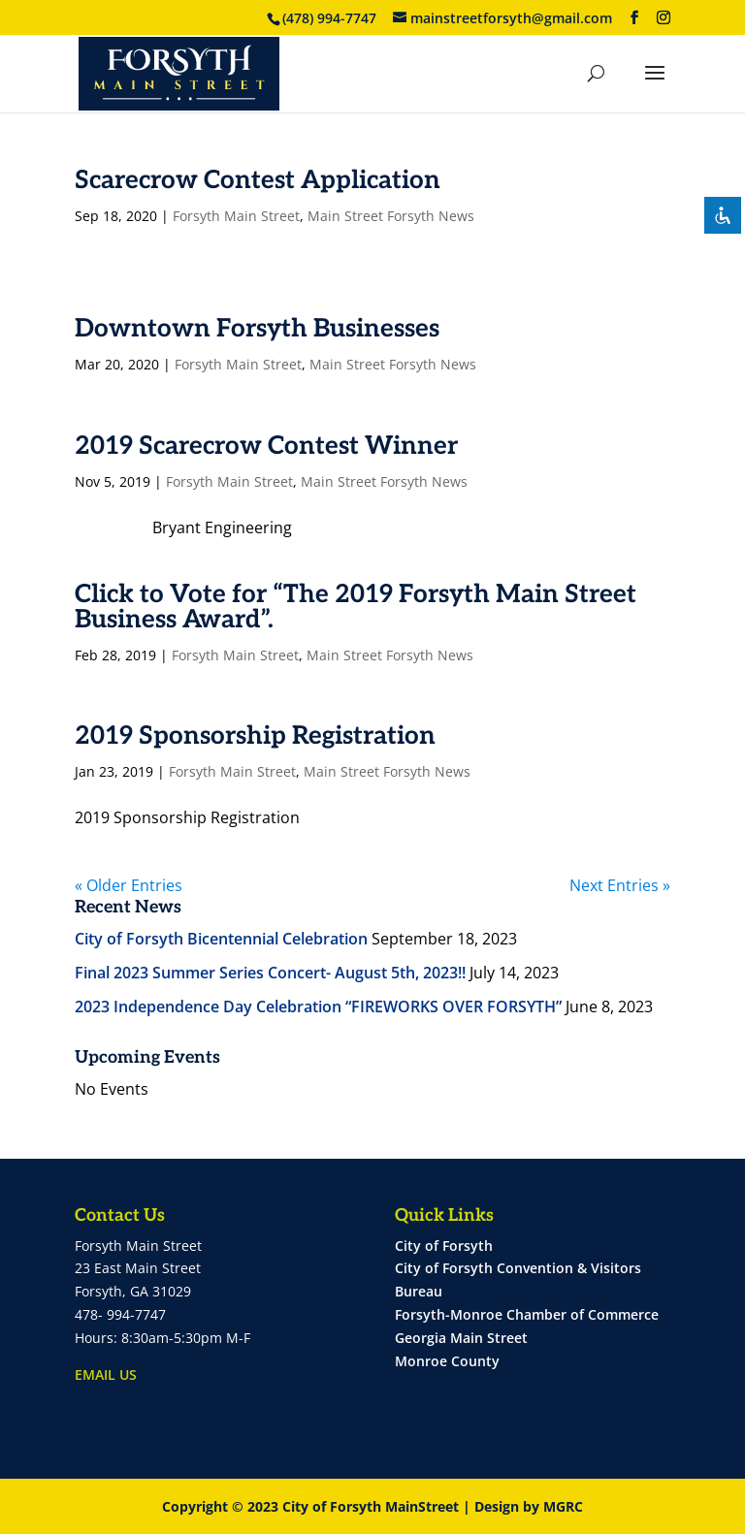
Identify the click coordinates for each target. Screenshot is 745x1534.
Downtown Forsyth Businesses (257, 328)
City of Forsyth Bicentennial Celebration (221, 938)
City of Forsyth (444, 1245)
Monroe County (447, 1361)
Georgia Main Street (461, 1337)
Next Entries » (619, 885)
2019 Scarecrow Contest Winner (266, 446)
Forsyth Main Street (236, 216)
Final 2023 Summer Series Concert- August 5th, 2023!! (270, 972)
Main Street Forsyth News (391, 216)
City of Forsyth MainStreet (370, 1506)
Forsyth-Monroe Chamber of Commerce (527, 1314)
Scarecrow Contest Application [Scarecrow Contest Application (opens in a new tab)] (257, 180)
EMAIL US (106, 1374)
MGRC (563, 1506)
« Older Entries (128, 885)
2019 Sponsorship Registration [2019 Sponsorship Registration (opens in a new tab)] (255, 735)
